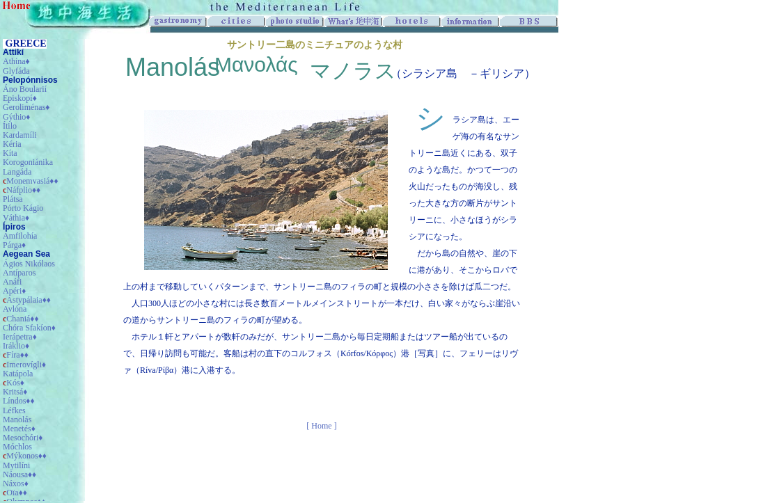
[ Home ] (321, 426)
